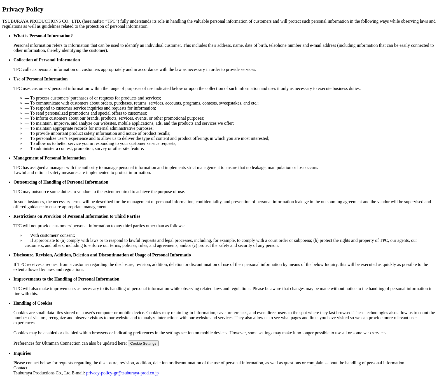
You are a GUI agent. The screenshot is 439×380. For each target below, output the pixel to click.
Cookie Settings (143, 343)
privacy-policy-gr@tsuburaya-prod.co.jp (122, 372)
